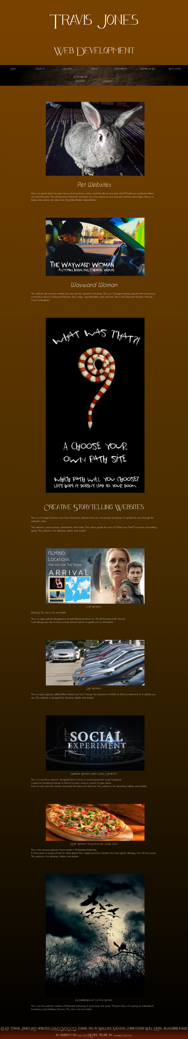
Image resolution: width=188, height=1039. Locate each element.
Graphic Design (147, 69)
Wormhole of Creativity (81, 79)
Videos (94, 69)
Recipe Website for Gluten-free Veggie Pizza (94, 844)
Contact (107, 81)
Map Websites (94, 607)
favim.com (82, 1036)
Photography (121, 69)
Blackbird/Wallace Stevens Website (94, 1000)
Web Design (175, 69)
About (13, 69)
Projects (40, 69)
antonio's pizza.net (123, 1036)
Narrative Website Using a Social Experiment (94, 774)
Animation (67, 69)
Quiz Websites (94, 688)
